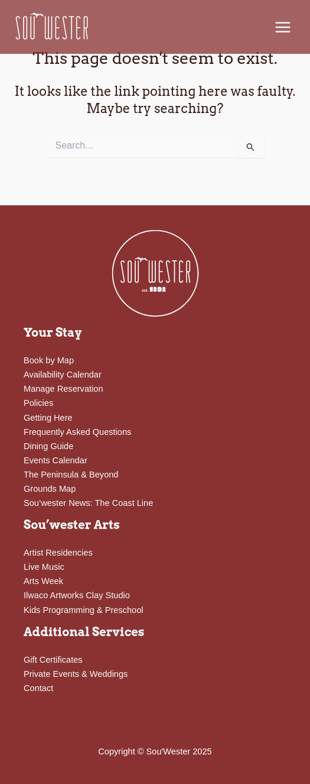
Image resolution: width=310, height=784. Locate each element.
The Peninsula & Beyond (71, 474)
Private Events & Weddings (76, 674)
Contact (38, 688)
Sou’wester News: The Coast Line (88, 503)
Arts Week (43, 581)
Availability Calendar (63, 374)
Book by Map (49, 360)
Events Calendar (55, 460)
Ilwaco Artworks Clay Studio (77, 595)
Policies (38, 403)
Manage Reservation (63, 388)
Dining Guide (48, 446)
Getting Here (48, 417)
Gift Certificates (53, 659)
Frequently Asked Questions (77, 432)
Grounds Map (50, 488)
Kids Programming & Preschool (83, 610)
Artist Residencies (58, 552)
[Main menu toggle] (282, 27)
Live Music (44, 567)
